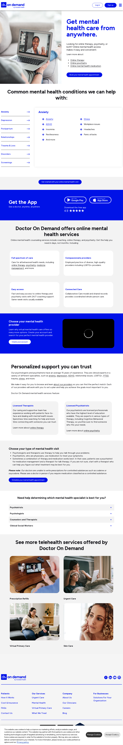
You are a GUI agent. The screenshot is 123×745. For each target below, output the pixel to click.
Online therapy (77, 60)
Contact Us (6, 713)
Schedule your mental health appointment (28, 480)
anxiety (52, 375)
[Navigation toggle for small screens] (120, 5)
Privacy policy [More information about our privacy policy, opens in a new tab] (23, 742)
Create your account (20, 342)
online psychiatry (92, 430)
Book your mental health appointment (84, 75)
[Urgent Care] (88, 579)
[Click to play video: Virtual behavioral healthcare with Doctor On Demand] (88, 333)
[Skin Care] (88, 626)
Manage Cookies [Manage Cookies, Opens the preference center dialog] (94, 735)
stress (22, 378)
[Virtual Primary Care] (34, 626)
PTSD (106, 375)
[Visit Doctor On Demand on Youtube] (114, 677)
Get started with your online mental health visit (60, 182)
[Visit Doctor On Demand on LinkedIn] (110, 677)
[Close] (117, 735)
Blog (65, 713)
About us (67, 697)
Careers (66, 708)
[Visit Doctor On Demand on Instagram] (119, 677)
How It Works (7, 697)
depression (62, 375)
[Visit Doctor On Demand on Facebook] (106, 677)
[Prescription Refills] (34, 579)
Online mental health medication (85, 66)
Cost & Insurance (9, 703)
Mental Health (39, 703)
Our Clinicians (69, 703)
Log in (97, 5)
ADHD (49, 124)
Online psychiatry (78, 63)
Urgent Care (38, 697)
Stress (87, 119)
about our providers (63, 384)
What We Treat (39, 713)
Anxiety (49, 119)
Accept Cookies (112, 735)
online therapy (18, 265)
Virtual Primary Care (42, 708)
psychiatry (31, 265)
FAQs (3, 708)
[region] (61, 735)
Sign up (110, 5)
